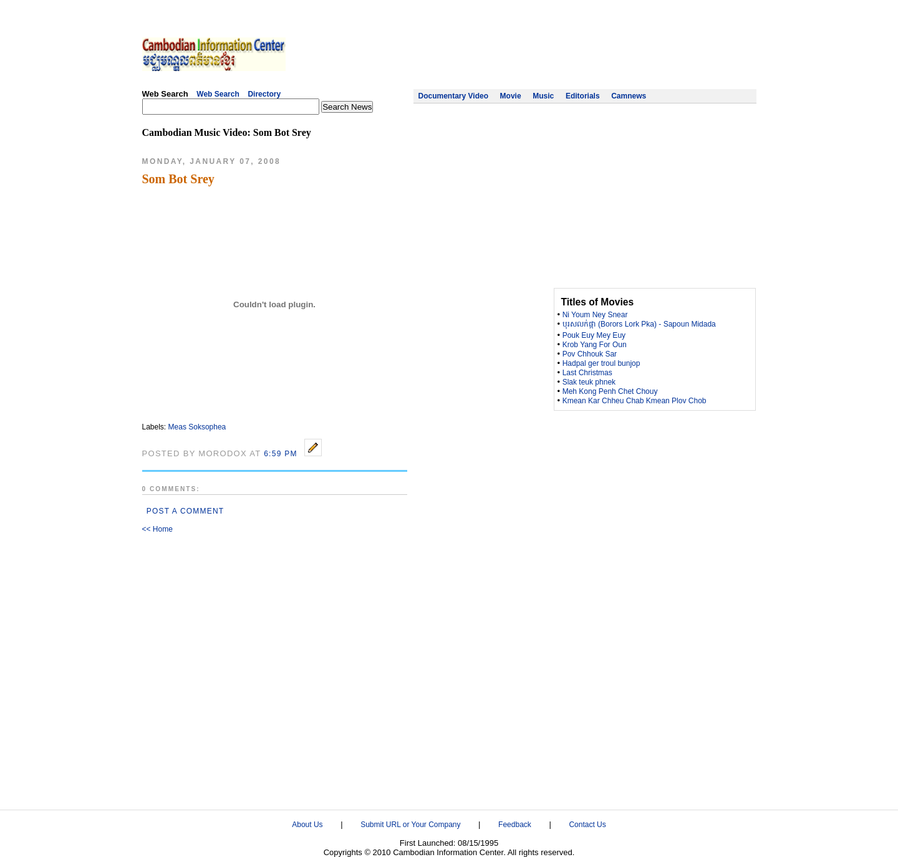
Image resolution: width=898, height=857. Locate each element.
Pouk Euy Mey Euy (593, 335)
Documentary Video (453, 96)
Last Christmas (587, 372)
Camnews (628, 96)
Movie (510, 96)
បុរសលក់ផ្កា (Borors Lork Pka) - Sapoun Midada (639, 324)
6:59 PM (280, 453)
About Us (307, 824)
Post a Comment (185, 511)
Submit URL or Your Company (410, 824)
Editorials (583, 96)
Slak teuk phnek (589, 382)
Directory (264, 94)
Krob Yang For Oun (594, 344)
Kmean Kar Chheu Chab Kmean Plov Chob (634, 400)
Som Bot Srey (178, 179)
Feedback (514, 824)
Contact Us (587, 824)
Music (543, 96)
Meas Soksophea (197, 427)
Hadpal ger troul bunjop (601, 363)
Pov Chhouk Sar (589, 354)
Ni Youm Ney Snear (595, 314)
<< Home (157, 529)
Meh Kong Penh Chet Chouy (610, 391)
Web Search (217, 94)
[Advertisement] (529, 53)
